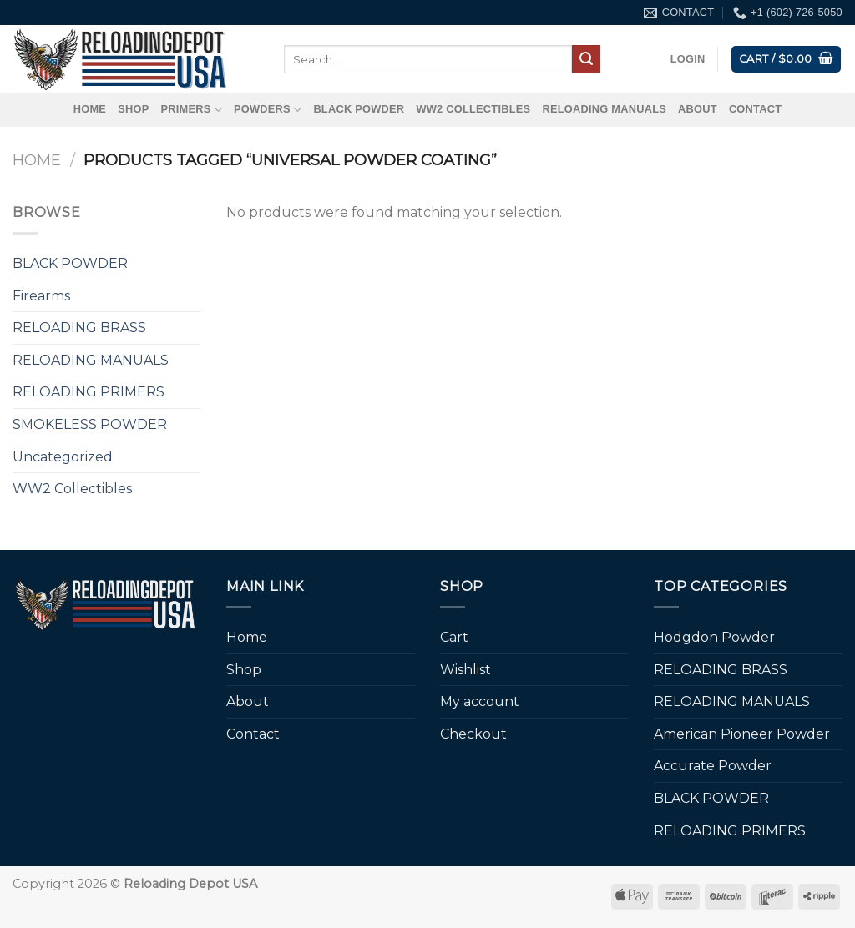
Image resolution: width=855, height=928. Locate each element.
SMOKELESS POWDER (90, 424)
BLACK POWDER (358, 109)
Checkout (473, 734)
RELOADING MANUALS (604, 109)
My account (479, 701)
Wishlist (465, 670)
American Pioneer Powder (742, 734)
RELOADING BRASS (79, 327)
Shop (133, 109)
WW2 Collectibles (473, 109)
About (697, 109)
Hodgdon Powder (714, 637)
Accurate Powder (713, 766)
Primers (191, 110)
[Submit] (586, 59)
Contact (755, 109)
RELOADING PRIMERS (88, 392)
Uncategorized (63, 457)
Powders (267, 110)
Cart (454, 637)
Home (89, 109)
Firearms (41, 296)
